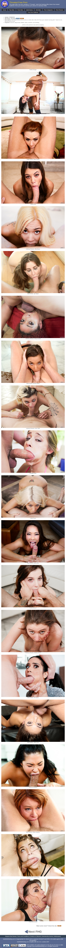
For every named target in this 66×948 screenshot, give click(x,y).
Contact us (33, 936)
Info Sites (38, 10)
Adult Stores (29, 10)
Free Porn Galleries (33, 12)
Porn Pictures (59, 10)
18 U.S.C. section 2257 (43, 942)
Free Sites (20, 10)
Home (4, 10)
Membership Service (47, 936)
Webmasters (57, 936)
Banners (39, 936)
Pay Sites (11, 10)
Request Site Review (10, 936)
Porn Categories (48, 10)
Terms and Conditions (23, 936)
